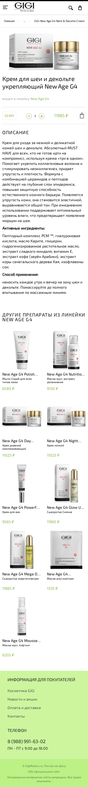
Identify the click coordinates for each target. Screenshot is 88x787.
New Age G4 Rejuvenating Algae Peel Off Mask (63, 574)
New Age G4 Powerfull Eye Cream (21, 507)
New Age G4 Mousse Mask (20, 640)
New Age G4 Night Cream (62, 441)
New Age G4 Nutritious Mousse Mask (66, 374)
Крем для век (11, 511)
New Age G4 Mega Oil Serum (20, 574)
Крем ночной (55, 445)
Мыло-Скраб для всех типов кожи (17, 380)
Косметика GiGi (21, 690)
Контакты (16, 716)
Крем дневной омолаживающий (14, 447)
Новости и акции (22, 699)
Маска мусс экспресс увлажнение (61, 380)
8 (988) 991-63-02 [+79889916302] (27, 741)
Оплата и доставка (24, 707)
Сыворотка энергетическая (20, 578)
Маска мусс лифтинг (16, 645)
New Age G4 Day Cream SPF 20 (16, 441)
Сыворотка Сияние (59, 511)
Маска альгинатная (60, 578)
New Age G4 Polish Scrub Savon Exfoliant (20, 374)
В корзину (82, 115)
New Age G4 (40, 99)
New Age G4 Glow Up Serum (65, 507)
